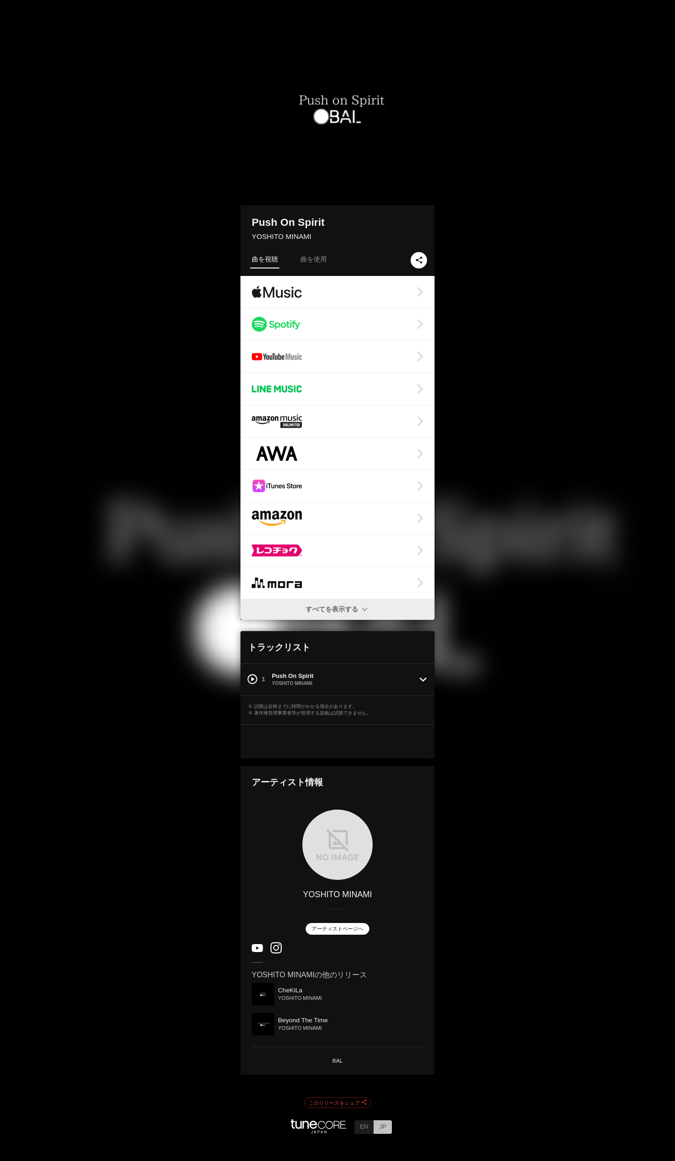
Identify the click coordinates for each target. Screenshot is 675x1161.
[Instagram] (276, 951)
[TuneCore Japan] (319, 1131)
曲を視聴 (265, 259)
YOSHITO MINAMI (281, 236)
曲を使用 (313, 259)
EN (364, 1126)
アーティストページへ (337, 928)
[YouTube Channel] (257, 949)
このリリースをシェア (337, 1103)
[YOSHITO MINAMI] (337, 845)
